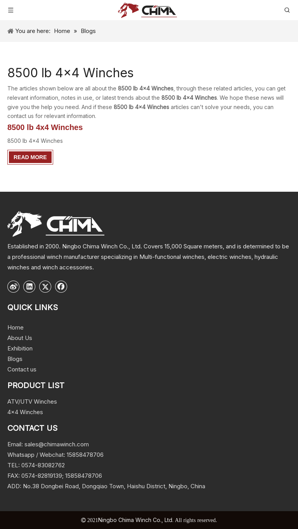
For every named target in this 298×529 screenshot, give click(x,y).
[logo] (55, 223)
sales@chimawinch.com (56, 444)
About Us (19, 338)
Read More (30, 157)
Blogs (15, 358)
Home (15, 327)
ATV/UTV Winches (32, 401)
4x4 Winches (25, 412)
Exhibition (20, 348)
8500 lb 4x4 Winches (45, 127)
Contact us (21, 369)
